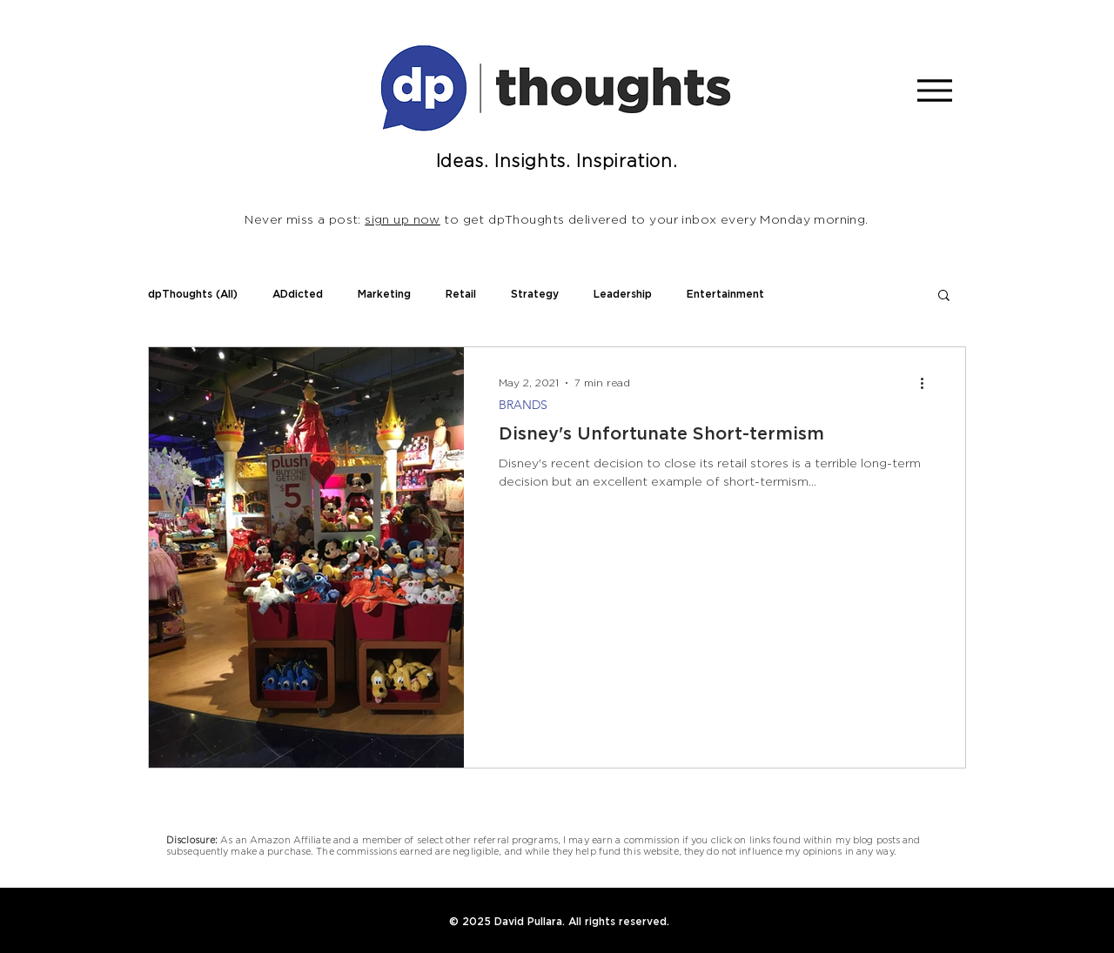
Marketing (384, 294)
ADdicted (297, 294)
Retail (461, 294)
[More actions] (927, 382)
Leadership (623, 294)
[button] (944, 296)
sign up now (402, 220)
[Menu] (934, 90)
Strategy (535, 294)
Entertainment (725, 294)
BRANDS (523, 405)
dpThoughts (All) (193, 294)
